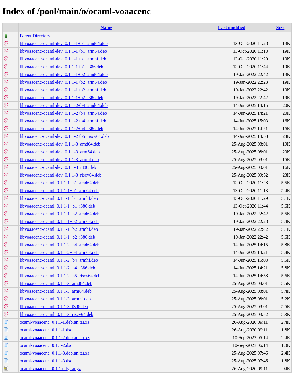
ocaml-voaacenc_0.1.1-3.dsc (46, 360)
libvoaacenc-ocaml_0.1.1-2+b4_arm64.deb (59, 252)
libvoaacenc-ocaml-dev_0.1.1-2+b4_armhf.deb (63, 120)
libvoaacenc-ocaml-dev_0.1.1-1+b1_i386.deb (61, 66)
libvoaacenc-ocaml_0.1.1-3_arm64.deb (56, 291)
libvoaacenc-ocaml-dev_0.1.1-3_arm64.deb (60, 151)
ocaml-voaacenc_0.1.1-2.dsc (46, 345)
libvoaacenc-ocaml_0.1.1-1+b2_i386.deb (57, 237)
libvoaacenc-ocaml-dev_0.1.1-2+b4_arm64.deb (63, 113)
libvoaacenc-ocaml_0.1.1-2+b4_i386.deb (57, 267)
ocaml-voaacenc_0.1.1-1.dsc (46, 329)
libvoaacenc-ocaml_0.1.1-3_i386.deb (54, 306)
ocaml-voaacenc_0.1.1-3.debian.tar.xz (55, 353)
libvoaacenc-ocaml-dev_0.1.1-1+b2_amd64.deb (64, 74)
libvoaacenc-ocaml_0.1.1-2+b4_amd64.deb (60, 244)
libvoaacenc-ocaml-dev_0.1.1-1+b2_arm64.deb (63, 82)
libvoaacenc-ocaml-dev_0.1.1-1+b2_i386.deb (61, 97)
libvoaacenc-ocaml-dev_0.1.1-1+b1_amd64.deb (64, 43)
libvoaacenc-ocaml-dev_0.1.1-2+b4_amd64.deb (64, 105)
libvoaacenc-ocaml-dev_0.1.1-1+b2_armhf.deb (63, 89)
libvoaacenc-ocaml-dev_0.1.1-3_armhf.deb (59, 159)
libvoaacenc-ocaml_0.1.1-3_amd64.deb (56, 283)
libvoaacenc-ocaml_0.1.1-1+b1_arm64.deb (59, 190)
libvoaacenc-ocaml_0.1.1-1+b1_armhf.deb (59, 198)
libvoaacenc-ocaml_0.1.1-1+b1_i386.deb (57, 206)
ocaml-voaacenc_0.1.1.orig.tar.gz (50, 368)
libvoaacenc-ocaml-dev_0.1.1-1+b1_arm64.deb (63, 51)
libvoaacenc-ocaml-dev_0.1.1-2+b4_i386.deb (61, 128)
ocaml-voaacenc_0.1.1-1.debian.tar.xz (55, 322)
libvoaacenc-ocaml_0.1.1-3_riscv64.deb (56, 314)
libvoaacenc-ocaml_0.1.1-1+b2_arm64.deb (59, 221)
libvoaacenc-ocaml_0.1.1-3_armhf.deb (55, 298)
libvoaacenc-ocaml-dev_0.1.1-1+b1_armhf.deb (63, 58)
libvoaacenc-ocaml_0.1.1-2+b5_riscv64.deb (60, 275)
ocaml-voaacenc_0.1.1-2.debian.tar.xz (55, 337)
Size (280, 27)
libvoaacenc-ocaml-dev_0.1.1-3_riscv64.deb (61, 175)
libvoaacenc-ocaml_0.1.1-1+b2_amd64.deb (60, 213)
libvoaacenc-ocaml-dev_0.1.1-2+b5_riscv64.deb (64, 136)
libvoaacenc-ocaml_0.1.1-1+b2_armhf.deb (59, 229)
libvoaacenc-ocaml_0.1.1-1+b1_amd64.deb (60, 182)
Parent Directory (35, 35)
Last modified (231, 27)
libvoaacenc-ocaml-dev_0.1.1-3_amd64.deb (60, 144)
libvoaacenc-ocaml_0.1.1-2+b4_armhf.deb (59, 260)
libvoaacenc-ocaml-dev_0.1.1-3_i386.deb (58, 167)
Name (106, 27)
